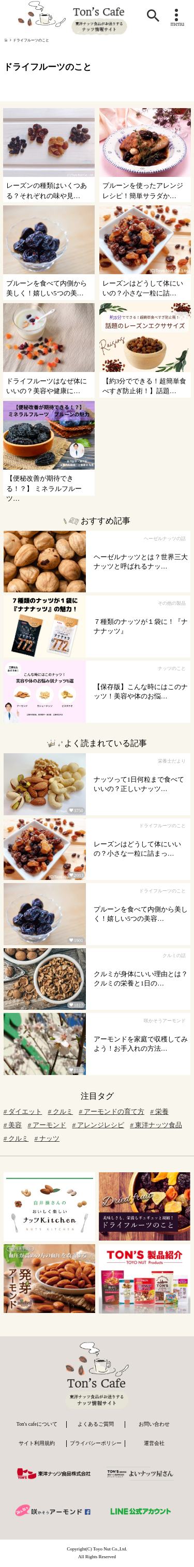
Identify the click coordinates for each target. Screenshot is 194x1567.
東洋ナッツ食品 (156, 1125)
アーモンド (47, 1125)
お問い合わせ (154, 1424)
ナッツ (47, 1138)
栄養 (159, 1111)
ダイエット (23, 1111)
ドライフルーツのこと (31, 40)
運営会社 (154, 1443)
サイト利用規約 (37, 1443)
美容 (13, 1125)
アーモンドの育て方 (111, 1111)
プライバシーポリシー (96, 1443)
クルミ (60, 1111)
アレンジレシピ (98, 1125)
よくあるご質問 (96, 1424)
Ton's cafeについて (37, 1424)
